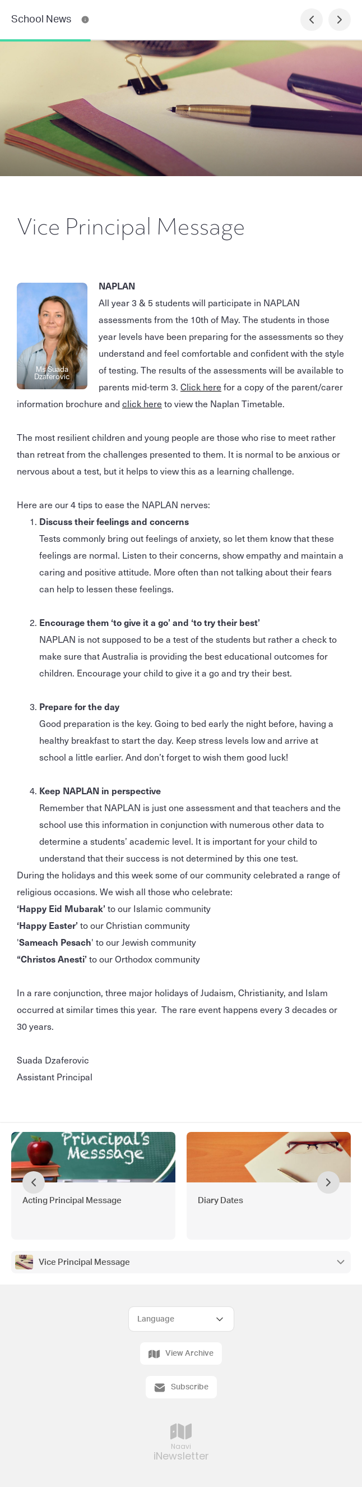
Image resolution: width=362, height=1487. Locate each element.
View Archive (181, 1354)
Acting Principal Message (72, 1200)
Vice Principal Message (84, 1262)
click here (142, 403)
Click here (200, 386)
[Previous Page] (311, 19)
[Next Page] (339, 19)
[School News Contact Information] (85, 19)
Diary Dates (220, 1200)
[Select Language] (181, 1319)
